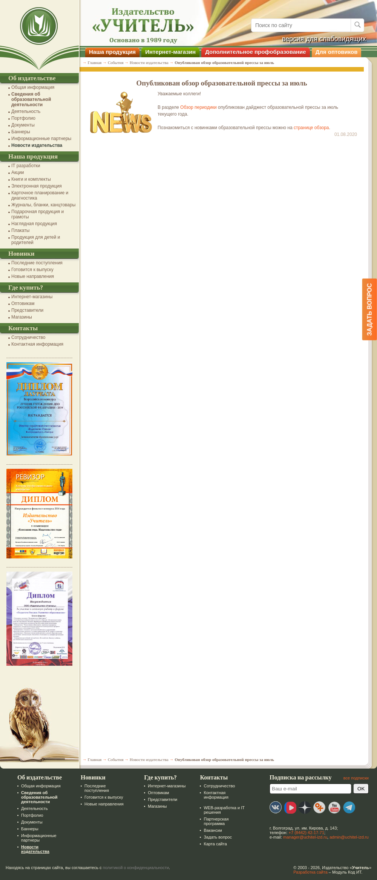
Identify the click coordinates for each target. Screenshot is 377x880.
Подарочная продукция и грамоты (37, 214)
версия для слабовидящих (324, 39)
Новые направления (32, 276)
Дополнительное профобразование (255, 52)
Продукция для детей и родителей (35, 240)
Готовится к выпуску (32, 269)
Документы (23, 125)
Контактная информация (37, 344)
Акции (17, 172)
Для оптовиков (337, 52)
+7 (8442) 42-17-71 (306, 832)
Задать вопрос (217, 837)
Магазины (21, 317)
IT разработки (25, 165)
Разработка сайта (310, 872)
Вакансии (213, 830)
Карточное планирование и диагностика (39, 195)
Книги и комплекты (31, 179)
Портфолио (23, 118)
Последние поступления (37, 262)
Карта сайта (215, 844)
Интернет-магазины (31, 296)
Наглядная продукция (34, 223)
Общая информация (32, 87)
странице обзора (311, 127)
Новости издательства (36, 145)
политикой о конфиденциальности (136, 867)
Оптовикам (22, 303)
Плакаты (20, 230)
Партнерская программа (216, 821)
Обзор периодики (198, 107)
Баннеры (20, 131)
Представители (27, 310)
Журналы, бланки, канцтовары (43, 204)
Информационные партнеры (41, 138)
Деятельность (25, 111)
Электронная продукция (36, 186)
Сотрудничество (28, 337)
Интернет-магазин (170, 52)
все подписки (356, 778)
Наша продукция (112, 52)
